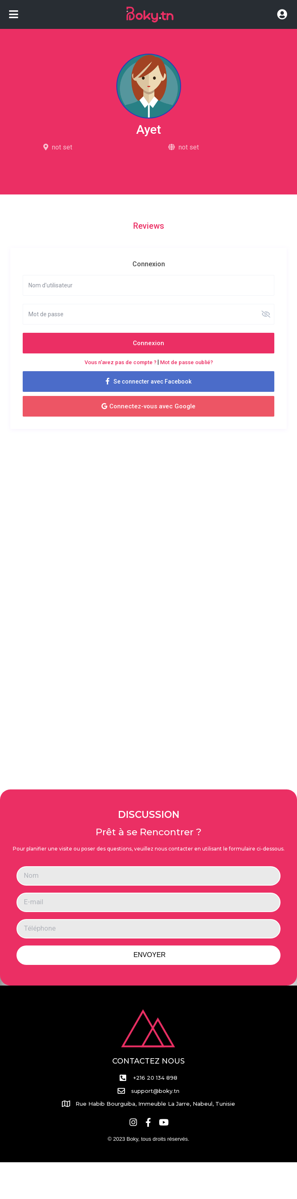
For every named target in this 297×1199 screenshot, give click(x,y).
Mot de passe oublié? (186, 362)
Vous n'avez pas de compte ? (120, 362)
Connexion (148, 343)
